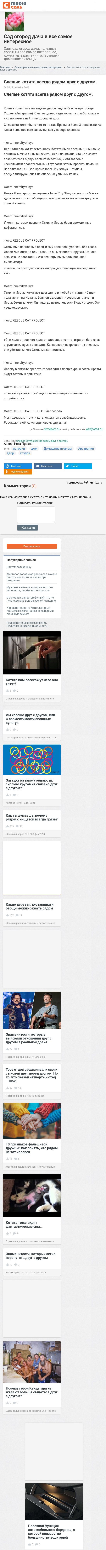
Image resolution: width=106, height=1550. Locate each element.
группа (25, 453)
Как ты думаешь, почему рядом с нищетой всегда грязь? (32, 817)
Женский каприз (15, 833)
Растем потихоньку (19, 567)
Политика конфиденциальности (27, 626)
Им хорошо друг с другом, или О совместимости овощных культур (30, 719)
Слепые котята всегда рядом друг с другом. (42, 440)
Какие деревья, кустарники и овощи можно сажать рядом (29, 906)
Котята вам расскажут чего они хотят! (32, 682)
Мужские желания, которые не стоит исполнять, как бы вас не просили (30, 588)
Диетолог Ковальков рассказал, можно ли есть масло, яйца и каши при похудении (32, 577)
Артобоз (10, 802)
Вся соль (5, 67)
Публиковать (28, 527)
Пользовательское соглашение (26, 623)
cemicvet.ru (51, 429)
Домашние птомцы (58, 448)
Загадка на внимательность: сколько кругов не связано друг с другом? (32, 784)
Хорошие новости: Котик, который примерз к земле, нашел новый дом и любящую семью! (30, 611)
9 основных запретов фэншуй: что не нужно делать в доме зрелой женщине (31, 599)
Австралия (86, 448)
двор (10, 453)
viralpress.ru (94, 429)
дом (34, 448)
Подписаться (31, 546)
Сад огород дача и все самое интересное (38, 39)
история (19, 448)
